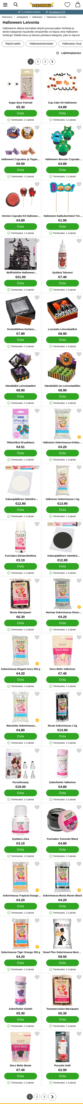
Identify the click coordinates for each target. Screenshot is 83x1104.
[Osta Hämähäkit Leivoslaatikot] (20, 396)
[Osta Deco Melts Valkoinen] (62, 679)
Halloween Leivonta (56, 17)
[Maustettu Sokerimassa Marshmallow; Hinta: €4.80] (20, 711)
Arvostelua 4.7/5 (57, 12)
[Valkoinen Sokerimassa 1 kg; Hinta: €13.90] (62, 485)
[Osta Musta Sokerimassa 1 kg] (62, 736)
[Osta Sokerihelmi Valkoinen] (62, 793)
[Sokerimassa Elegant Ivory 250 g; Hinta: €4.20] (20, 655)
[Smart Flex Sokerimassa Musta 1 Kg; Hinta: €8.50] (62, 938)
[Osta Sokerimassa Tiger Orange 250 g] (20, 963)
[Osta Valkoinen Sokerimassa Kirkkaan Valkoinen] (62, 453)
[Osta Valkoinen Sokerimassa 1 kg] (62, 509)
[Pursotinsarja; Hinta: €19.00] (20, 768)
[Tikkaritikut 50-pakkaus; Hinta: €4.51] (20, 428)
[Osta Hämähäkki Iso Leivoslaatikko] (62, 396)
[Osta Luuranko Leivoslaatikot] (62, 340)
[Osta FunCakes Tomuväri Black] (62, 849)
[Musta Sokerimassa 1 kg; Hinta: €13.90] (62, 711)
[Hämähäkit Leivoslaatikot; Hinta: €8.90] (20, 371)
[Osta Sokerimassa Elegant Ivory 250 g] (20, 679)
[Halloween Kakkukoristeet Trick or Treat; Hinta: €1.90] (62, 202)
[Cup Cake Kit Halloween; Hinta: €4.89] (62, 88)
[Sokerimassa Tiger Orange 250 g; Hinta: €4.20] (20, 938)
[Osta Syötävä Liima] (20, 849)
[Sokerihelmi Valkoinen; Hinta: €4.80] (62, 768)
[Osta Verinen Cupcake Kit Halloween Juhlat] (20, 226)
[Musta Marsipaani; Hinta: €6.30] (20, 598)
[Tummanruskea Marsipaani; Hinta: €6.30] (62, 994)
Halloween (37, 17)
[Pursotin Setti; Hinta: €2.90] (62, 1051)
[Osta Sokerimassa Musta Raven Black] (62, 906)
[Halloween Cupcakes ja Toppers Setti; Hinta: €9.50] (20, 145)
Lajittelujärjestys (68, 53)
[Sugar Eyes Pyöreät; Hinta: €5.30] (20, 88)
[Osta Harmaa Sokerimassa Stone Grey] (62, 623)
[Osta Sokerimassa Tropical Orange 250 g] (20, 906)
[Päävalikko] (5, 5)
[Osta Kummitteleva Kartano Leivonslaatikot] (20, 340)
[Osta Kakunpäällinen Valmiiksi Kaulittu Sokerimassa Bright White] (20, 509)
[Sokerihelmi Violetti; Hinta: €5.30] (20, 994)
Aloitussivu (7, 17)
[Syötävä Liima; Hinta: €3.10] (20, 825)
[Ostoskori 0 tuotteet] (78, 4)
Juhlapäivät (22, 17)
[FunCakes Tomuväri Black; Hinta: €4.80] (62, 825)
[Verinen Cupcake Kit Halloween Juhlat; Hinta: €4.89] (20, 202)
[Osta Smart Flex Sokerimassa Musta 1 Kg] (62, 963)
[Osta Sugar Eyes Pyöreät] (20, 113)
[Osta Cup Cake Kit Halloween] (62, 113)
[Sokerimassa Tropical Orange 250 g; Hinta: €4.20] (20, 881)
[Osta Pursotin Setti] (62, 1076)
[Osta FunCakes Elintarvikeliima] (20, 566)
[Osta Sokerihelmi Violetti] (20, 1019)
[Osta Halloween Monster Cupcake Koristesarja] (62, 170)
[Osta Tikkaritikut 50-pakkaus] (20, 453)
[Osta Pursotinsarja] (20, 793)
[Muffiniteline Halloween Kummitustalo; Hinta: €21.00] (20, 258)
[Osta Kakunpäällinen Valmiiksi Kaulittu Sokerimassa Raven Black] (62, 566)
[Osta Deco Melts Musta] (20, 1076)
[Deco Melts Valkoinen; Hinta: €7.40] (62, 655)
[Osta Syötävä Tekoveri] (62, 283)
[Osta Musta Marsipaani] (20, 623)
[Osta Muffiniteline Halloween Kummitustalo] (20, 283)
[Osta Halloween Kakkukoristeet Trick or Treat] (62, 226)
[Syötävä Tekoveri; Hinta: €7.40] (62, 258)
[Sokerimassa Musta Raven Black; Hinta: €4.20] (62, 881)
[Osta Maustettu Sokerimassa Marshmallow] (20, 736)
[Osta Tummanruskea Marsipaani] (62, 1019)
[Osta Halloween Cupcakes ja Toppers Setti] (20, 170)
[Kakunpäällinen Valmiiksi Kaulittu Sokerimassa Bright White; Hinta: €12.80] (20, 485)
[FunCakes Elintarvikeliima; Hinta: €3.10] (20, 541)
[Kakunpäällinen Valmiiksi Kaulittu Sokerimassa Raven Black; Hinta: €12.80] (62, 541)
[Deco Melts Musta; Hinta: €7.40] (20, 1051)
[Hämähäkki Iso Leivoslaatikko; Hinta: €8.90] (62, 371)
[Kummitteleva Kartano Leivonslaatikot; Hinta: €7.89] (20, 315)
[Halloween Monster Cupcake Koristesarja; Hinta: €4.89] (62, 145)
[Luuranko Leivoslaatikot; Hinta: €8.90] (62, 315)
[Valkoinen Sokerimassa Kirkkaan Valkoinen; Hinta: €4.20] (62, 428)
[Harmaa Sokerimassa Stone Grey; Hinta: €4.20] (62, 598)
